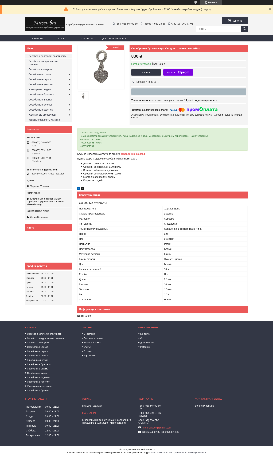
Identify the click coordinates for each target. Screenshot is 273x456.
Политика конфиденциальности (190, 452)
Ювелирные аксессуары (42, 114)
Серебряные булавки (38, 390)
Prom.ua (151, 449)
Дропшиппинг (147, 342)
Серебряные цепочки (41, 84)
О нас (62, 38)
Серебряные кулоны (40, 104)
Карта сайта (90, 355)
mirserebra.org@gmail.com (43, 169)
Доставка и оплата (114, 38)
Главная (37, 38)
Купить (146, 72)
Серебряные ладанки (38, 377)
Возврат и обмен (92, 342)
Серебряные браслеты (41, 94)
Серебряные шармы (40, 99)
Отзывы (88, 351)
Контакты (86, 38)
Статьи (87, 347)
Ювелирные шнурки (40, 89)
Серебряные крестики (41, 109)
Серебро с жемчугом (40, 69)
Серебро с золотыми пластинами (47, 56)
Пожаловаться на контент (160, 452)
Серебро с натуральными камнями (43, 63)
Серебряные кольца (40, 74)
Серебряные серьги (40, 79)
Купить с (178, 72)
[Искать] (244, 29)
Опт (142, 338)
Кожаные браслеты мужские (45, 119)
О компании (90, 334)
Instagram (145, 347)
